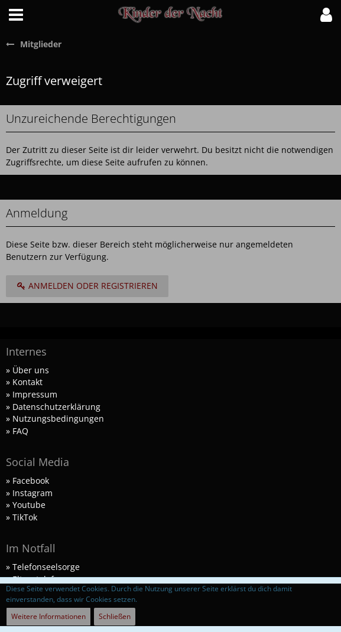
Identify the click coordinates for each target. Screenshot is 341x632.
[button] (16, 14)
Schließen (115, 616)
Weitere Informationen (48, 616)
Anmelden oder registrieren (87, 285)
